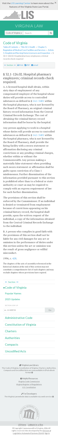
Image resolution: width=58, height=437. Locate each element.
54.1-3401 (38, 101)
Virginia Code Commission (29, 381)
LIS (20, 15)
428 (14, 258)
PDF (27, 65)
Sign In (47, 433)
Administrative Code (18, 317)
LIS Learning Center (20, 3)
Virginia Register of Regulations (29, 384)
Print (20, 65)
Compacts (11, 344)
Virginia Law (29, 26)
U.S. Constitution (29, 387)
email (34, 65)
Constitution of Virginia (20, 324)
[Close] (55, 3)
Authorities (12, 338)
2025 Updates (12, 299)
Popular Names (13, 293)
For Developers (29, 393)
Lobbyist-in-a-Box (35, 425)
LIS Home (22, 425)
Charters (11, 331)
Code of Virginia (14, 33)
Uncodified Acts (15, 351)
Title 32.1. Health (28, 47)
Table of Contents (10, 47)
